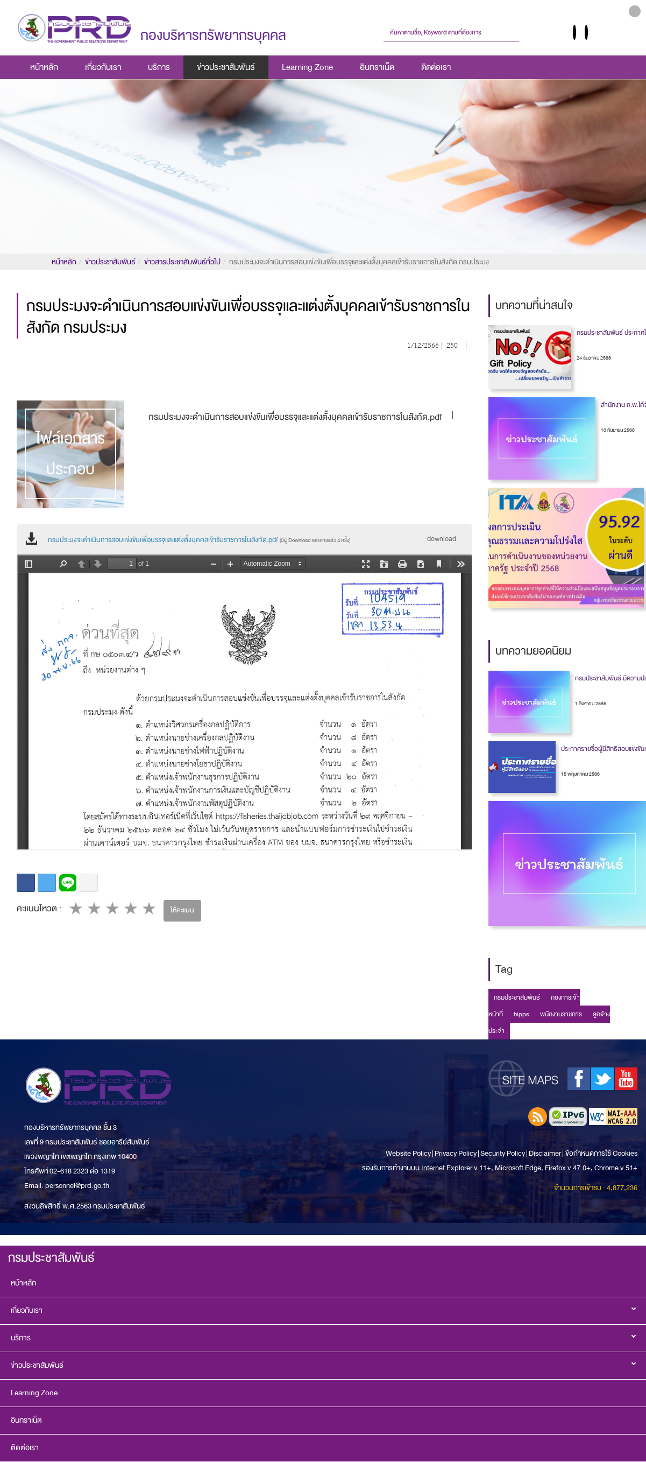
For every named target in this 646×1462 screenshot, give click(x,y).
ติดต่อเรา (436, 67)
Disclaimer (545, 1153)
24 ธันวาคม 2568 (594, 358)
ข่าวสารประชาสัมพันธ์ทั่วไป (182, 262)
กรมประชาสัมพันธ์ (517, 997)
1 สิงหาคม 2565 (590, 703)
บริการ (159, 67)
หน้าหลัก (44, 67)
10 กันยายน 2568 (618, 430)
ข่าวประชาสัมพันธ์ (226, 67)
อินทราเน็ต (377, 67)
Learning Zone (307, 67)
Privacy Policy (456, 1153)
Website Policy (409, 1153)
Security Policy (502, 1153)
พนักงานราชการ (561, 1014)
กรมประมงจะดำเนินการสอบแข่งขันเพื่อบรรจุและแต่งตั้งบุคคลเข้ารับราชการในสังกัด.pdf (199, 540)
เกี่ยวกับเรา (103, 67)
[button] (635, 11)
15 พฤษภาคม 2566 (580, 774)
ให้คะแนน (182, 910)
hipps (521, 1014)
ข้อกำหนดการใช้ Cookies (601, 1153)
